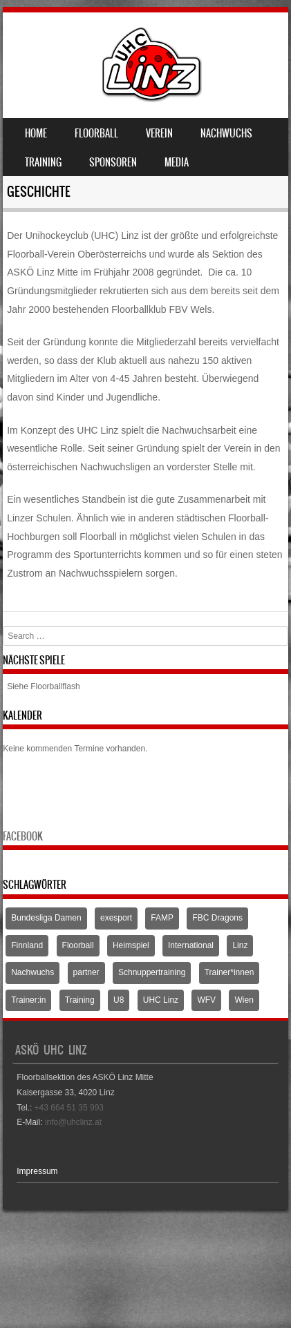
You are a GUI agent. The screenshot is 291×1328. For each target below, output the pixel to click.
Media (177, 162)
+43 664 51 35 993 (69, 1108)
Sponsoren (113, 162)
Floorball (96, 133)
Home (36, 133)
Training (43, 162)
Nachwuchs (226, 133)
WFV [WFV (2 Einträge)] (206, 1000)
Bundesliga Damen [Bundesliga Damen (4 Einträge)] (46, 918)
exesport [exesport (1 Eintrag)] (116, 918)
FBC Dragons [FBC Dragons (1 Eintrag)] (217, 918)
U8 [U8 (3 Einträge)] (118, 1000)
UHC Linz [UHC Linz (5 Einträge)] (160, 1000)
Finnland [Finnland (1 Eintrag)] (27, 945)
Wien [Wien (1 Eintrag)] (243, 1000)
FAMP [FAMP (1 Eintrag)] (162, 918)
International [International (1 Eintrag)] (191, 945)
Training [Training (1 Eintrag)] (80, 1000)
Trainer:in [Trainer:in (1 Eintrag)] (28, 1000)
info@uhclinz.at (73, 1122)
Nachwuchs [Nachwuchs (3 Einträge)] (32, 972)
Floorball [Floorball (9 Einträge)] (78, 945)
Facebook (23, 836)
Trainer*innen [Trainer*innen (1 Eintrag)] (229, 972)
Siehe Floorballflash (43, 686)
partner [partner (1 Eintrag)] (86, 972)
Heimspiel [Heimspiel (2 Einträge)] (131, 945)
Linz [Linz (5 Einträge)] (239, 945)
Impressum (37, 1171)
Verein (159, 133)
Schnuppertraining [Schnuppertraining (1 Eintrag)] (151, 972)
